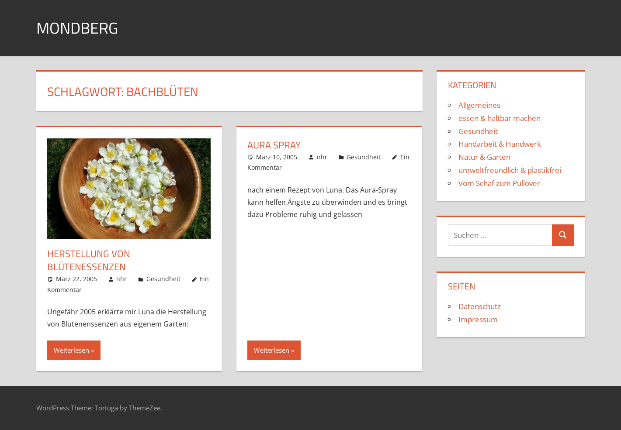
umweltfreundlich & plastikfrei (509, 170)
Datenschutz (479, 306)
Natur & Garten (484, 157)
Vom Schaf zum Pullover (499, 183)
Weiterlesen (71, 350)
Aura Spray (274, 145)
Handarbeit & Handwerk (499, 144)
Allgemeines (479, 105)
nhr (121, 279)
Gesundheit (163, 279)
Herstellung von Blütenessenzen (88, 260)
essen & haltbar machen (499, 118)
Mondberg (77, 28)
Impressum (478, 319)
